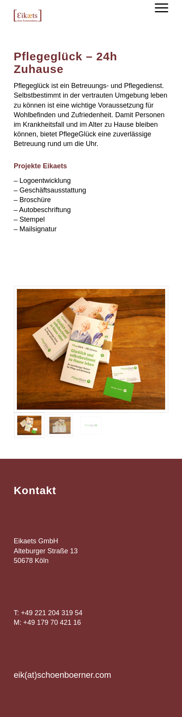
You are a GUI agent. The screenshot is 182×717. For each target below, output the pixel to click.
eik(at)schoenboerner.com (62, 675)
